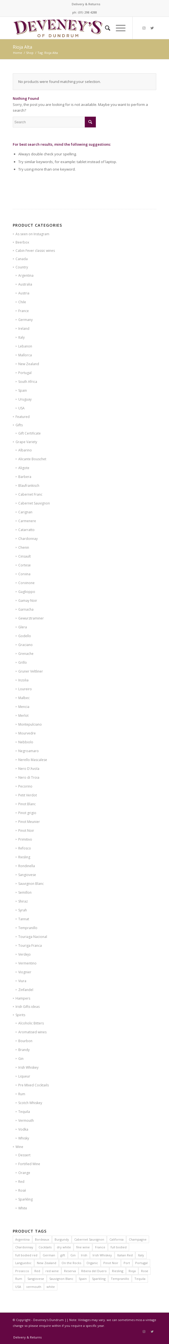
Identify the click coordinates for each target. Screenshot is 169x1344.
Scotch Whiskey (30, 1102)
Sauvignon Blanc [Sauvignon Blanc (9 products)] (61, 1279)
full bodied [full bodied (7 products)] (119, 1247)
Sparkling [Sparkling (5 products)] (99, 1279)
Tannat (23, 919)
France (23, 310)
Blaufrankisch (28, 485)
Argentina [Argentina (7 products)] (22, 1239)
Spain (22, 390)
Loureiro (25, 689)
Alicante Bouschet (32, 459)
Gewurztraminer (31, 618)
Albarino (25, 450)
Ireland (23, 328)
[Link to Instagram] (144, 28)
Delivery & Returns (86, 4)
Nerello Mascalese (32, 759)
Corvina (24, 574)
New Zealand (28, 364)
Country (22, 267)
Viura (22, 981)
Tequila (24, 1111)
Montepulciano (30, 724)
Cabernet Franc (30, 494)
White (22, 1208)
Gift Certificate (29, 433)
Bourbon (25, 1041)
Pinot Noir (26, 830)
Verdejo (24, 954)
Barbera (24, 476)
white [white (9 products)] (51, 1287)
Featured (23, 416)
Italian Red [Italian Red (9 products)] (125, 1255)
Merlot (23, 715)
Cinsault (24, 556)
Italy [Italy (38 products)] (141, 1255)
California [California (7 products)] (116, 1239)
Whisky (23, 1138)
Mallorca (25, 355)
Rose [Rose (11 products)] (144, 1271)
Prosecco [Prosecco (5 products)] (22, 1271)
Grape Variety (26, 442)
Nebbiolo (25, 742)
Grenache (26, 653)
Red (21, 1181)
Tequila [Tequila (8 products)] (139, 1279)
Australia (25, 284)
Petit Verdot (27, 795)
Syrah (22, 910)
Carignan (25, 512)
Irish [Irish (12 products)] (84, 1255)
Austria (23, 293)
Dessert (24, 1155)
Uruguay (25, 399)
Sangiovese (27, 874)
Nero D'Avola (28, 768)
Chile (22, 302)
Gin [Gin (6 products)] (73, 1255)
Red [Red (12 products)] (37, 1271)
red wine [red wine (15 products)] (52, 1271)
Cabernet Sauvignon (34, 503)
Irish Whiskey (28, 1067)
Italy (21, 337)
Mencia (23, 706)
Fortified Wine (29, 1164)
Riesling (24, 857)
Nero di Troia (28, 777)
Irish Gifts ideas (28, 1006)
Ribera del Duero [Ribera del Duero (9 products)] (94, 1271)
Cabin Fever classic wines (35, 250)
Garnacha (26, 609)
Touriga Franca (30, 945)
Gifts (19, 425)
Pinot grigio (27, 812)
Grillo (22, 662)
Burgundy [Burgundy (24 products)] (62, 1239)
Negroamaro (28, 751)
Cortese (24, 565)
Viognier (24, 972)
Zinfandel (25, 989)
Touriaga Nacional (32, 936)
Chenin (23, 547)
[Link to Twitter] (152, 28)
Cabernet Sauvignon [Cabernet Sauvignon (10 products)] (89, 1239)
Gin (21, 1058)
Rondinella (26, 866)
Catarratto (26, 529)
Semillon (25, 892)
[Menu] (118, 28)
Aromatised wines (32, 1032)
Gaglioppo (26, 591)
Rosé (22, 1190)
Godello (24, 636)
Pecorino (25, 786)
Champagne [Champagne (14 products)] (138, 1239)
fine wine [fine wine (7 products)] (83, 1247)
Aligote (23, 468)
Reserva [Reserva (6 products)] (70, 1271)
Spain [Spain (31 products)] (83, 1279)
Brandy (24, 1049)
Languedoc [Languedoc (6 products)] (23, 1263)
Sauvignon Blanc (31, 883)
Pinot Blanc (27, 804)
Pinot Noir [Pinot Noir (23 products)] (110, 1263)
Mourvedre (27, 733)
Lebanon (25, 346)
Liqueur (24, 1076)
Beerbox (22, 242)
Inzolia (23, 680)
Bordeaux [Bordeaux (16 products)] (42, 1239)
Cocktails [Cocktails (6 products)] (45, 1247)
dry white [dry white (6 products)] (64, 1247)
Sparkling (25, 1199)
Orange (24, 1172)
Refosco (24, 848)
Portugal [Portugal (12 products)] (141, 1263)
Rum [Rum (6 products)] (18, 1279)
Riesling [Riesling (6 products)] (117, 1271)
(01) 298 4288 (87, 12)
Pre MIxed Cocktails (33, 1085)
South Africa (27, 381)
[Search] (104, 28)
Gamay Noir (27, 600)
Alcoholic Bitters (31, 1023)
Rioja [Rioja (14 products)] (132, 1271)
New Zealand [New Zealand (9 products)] (46, 1263)
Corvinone (26, 583)
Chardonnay (28, 538)
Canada (22, 259)
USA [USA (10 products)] (18, 1287)
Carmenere (27, 521)
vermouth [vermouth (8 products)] (33, 1287)
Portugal (25, 372)
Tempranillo (27, 927)
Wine (19, 1146)
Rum (21, 1094)
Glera (22, 627)
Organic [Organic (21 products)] (92, 1263)
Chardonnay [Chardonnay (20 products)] (24, 1247)
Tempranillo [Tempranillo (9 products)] (120, 1279)
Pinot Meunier (29, 821)
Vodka (23, 1129)
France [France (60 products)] (100, 1247)
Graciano (25, 644)
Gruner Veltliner (30, 671)
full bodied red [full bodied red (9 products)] (26, 1255)
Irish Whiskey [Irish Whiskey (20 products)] (102, 1255)
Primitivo (25, 839)
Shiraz (23, 901)
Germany (25, 319)
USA (21, 408)
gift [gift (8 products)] (62, 1255)
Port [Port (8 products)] (127, 1263)
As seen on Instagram (32, 234)
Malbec (24, 697)
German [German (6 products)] (49, 1255)
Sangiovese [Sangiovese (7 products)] (35, 1279)
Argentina (26, 275)
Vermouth (26, 1120)
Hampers (23, 998)
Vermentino (27, 963)
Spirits (20, 1015)
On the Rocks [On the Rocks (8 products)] (71, 1263)
